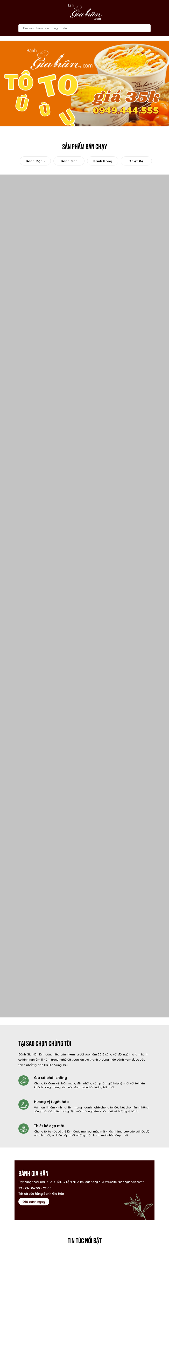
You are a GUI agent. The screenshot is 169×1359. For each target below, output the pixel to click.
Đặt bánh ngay (34, 1202)
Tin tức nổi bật (85, 1239)
